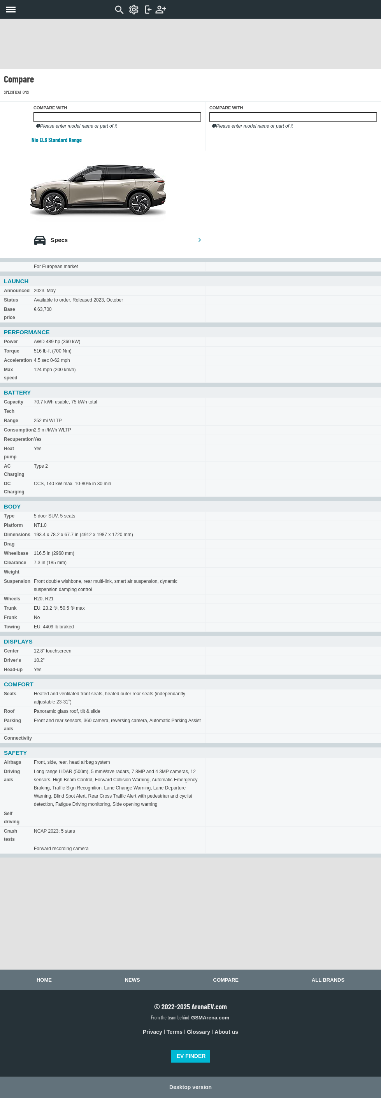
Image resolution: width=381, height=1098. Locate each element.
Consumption (19, 430)
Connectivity (18, 738)
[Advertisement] (190, 44)
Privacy (152, 1032)
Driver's (12, 660)
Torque (11, 351)
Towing (12, 627)
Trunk (10, 608)
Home (44, 980)
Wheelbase (16, 553)
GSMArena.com (210, 1018)
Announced (17, 290)
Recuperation (19, 439)
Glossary (198, 1032)
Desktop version (190, 1087)
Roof (9, 711)
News (132, 980)
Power (11, 341)
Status (11, 300)
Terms (175, 1032)
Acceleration (18, 360)
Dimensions (17, 534)
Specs (126, 240)
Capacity (13, 402)
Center (11, 651)
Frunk (10, 617)
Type (9, 516)
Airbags (12, 762)
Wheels (12, 599)
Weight (11, 572)
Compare (226, 980)
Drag (9, 544)
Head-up (13, 669)
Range (11, 420)
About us (226, 1032)
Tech (9, 411)
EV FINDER (191, 1056)
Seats (10, 693)
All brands (328, 980)
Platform (13, 525)
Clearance (15, 562)
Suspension (17, 581)
